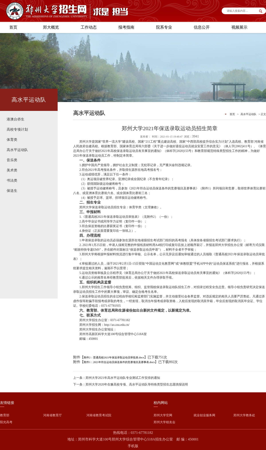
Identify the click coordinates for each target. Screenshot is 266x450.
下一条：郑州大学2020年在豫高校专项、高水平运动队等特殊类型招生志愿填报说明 (130, 384)
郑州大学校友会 (164, 422)
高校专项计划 (17, 129)
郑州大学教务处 (244, 415)
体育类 (12, 139)
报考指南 (126, 27)
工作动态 (89, 27)
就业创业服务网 (204, 415)
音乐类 (12, 160)
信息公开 (202, 27)
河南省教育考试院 (98, 415)
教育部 (4, 415)
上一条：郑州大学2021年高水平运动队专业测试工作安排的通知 (116, 377)
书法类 (12, 180)
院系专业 (164, 27)
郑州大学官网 (163, 415)
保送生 (12, 191)
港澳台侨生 (15, 119)
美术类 (12, 170)
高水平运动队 (17, 150)
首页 (13, 27)
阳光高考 (6, 422)
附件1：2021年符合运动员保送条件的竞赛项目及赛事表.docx (119, 362)
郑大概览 (51, 27)
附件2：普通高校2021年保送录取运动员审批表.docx (114, 357)
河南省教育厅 (52, 415)
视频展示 (239, 27)
